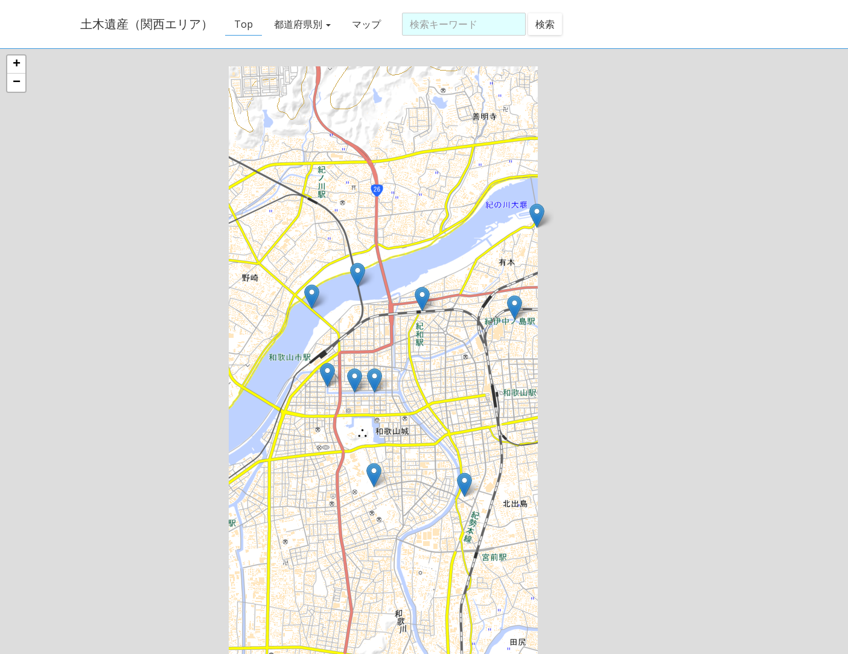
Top (243, 24)
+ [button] (17, 65)
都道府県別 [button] (302, 24)
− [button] (17, 83)
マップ (366, 24)
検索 (545, 24)
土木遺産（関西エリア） (146, 24)
